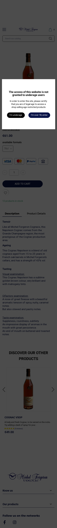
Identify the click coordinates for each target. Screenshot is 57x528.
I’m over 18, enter (39, 115)
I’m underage (16, 115)
